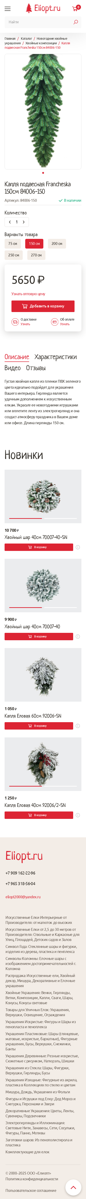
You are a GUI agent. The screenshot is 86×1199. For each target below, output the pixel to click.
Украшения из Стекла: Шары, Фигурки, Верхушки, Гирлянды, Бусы (37, 1070)
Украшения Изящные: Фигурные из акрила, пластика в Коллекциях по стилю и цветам (41, 1082)
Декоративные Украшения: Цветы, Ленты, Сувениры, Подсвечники (40, 1113)
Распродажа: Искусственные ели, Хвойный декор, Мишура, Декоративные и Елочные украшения (40, 981)
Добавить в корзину (47, 306)
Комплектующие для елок (27, 1152)
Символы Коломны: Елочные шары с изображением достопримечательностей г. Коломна (41, 963)
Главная (10, 38)
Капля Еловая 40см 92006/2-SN (35, 805)
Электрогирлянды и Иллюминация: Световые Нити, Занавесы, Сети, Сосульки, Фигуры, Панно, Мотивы (40, 1128)
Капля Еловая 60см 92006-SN (33, 715)
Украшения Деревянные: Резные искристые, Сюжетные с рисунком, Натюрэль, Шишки (42, 1058)
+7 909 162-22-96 (20, 873)
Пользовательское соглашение (31, 1190)
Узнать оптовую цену (28, 294)
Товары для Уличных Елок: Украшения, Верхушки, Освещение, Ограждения (37, 1012)
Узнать (25, 324)
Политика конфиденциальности (32, 1179)
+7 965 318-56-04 (20, 883)
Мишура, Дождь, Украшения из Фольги (38, 1092)
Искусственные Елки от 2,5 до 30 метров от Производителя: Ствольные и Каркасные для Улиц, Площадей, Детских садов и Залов (43, 934)
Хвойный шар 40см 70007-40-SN (36, 537)
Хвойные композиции (41, 43)
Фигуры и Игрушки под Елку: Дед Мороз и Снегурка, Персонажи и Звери (41, 1101)
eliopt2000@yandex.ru (23, 897)
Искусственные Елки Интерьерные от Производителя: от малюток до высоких (39, 920)
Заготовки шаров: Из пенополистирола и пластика (39, 1142)
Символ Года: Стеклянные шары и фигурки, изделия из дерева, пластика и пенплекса (41, 949)
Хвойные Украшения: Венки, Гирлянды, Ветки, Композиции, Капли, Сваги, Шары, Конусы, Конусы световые (39, 998)
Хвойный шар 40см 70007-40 (32, 626)
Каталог (26, 38)
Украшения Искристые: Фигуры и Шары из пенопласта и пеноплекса (41, 1024)
